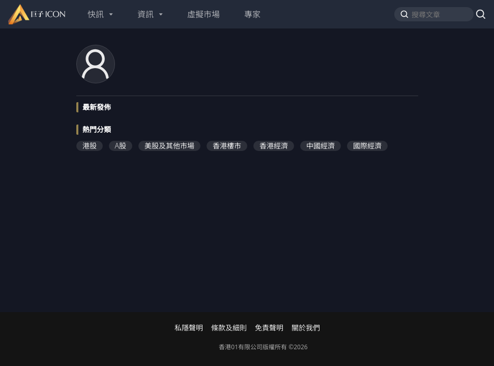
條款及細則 (229, 327)
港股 (89, 145)
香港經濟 (273, 145)
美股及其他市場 (169, 145)
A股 (121, 145)
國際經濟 (367, 145)
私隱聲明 (189, 327)
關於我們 (306, 327)
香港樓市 (227, 145)
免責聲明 (269, 327)
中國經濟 (320, 145)
